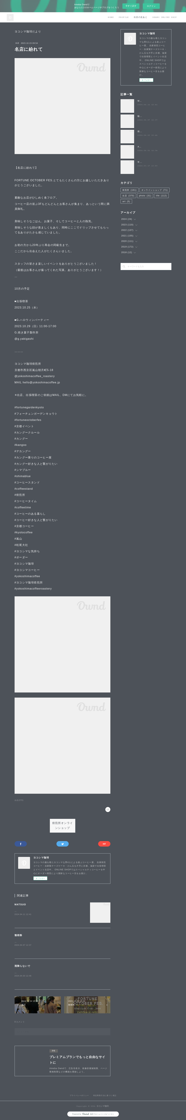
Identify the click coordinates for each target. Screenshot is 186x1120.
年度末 (141, 162)
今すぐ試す (130, 6)
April (140, 147)
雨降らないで (22, 966)
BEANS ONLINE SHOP (164, 17)
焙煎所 (129, 190)
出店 (17, 43)
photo (145, 195)
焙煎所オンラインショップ (62, 826)
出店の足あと (140, 17)
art (126, 201)
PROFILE (124, 17)
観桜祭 (18, 935)
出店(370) (19, 800)
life (161, 195)
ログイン (151, 6)
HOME (111, 17)
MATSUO (20, 904)
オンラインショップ (154, 190)
